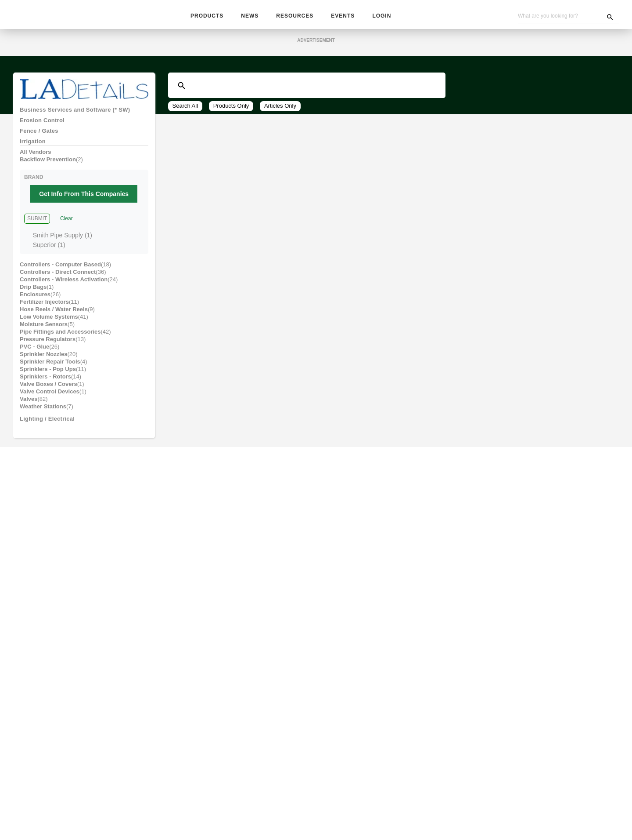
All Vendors (35, 160)
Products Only (232, 108)
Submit (37, 229)
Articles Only (282, 108)
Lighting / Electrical (50, 457)
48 (268, 167)
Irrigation (34, 148)
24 (254, 167)
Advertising (270, 809)
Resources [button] (294, 16)
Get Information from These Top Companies (316, 193)
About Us (399, 809)
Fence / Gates (40, 136)
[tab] (84, 112)
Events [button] (341, 16)
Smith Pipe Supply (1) (62, 246)
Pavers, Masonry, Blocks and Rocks (72, 492)
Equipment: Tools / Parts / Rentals (71, 665)
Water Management (50, 587)
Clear (65, 229)
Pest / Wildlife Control (54, 504)
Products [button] (206, 16)
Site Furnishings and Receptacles (70, 552)
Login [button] (379, 16)
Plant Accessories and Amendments (74, 516)
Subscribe (233, 809)
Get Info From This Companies (86, 205)
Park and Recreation (51, 480)
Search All (185, 108)
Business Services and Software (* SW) (79, 112)
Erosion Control (43, 124)
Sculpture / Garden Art (54, 563)
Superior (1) (48, 255)
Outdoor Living (42, 469)
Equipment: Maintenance (57, 653)
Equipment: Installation (55, 641)
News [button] (250, 16)
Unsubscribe (211, 818)
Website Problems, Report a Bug (282, 818)
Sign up (466, 763)
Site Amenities (42, 540)
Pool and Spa (40, 528)
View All (292, 167)
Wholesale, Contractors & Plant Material (82, 718)
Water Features (44, 575)
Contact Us (364, 809)
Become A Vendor (317, 809)
